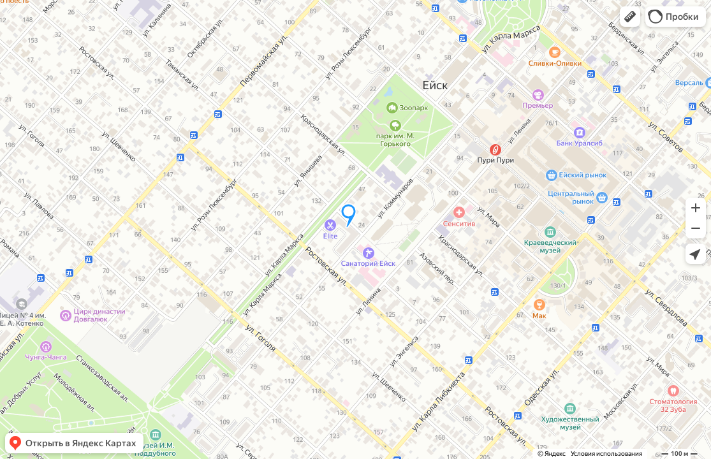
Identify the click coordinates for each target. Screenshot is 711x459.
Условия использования (606, 453)
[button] (630, 16)
